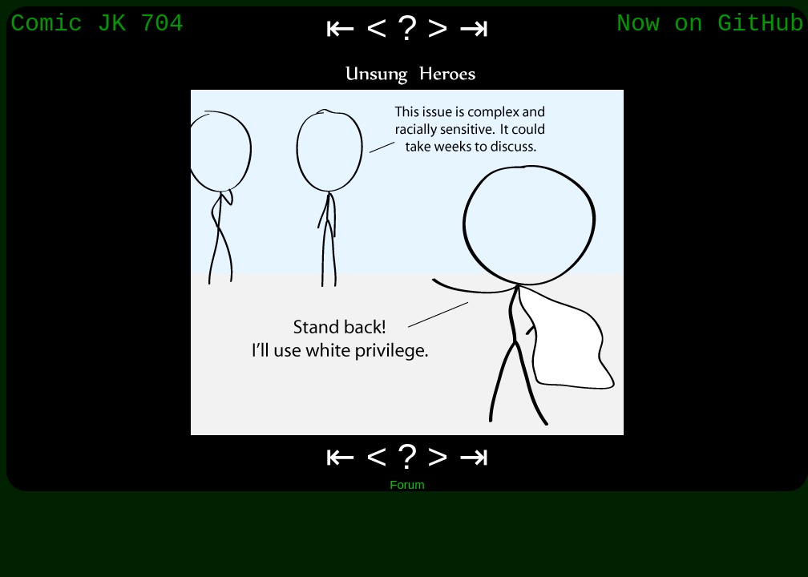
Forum (407, 484)
